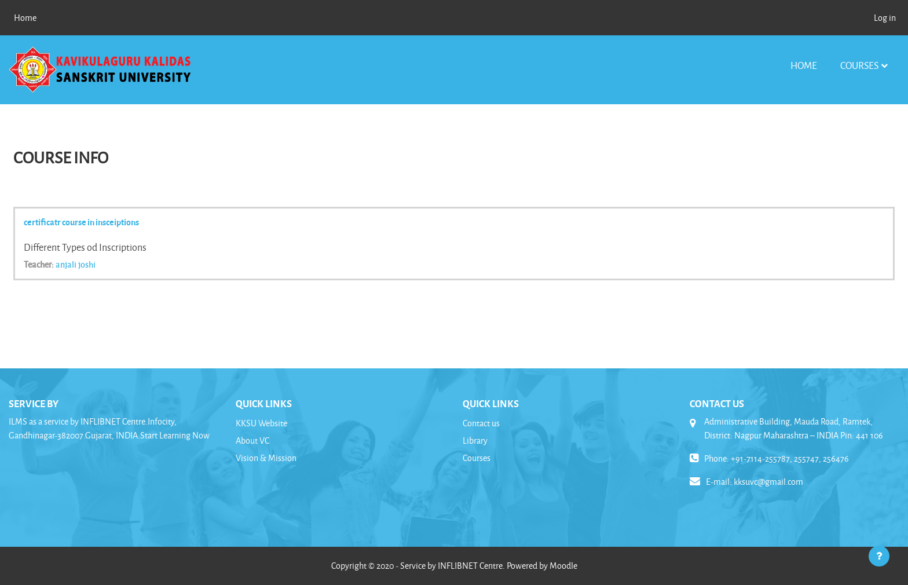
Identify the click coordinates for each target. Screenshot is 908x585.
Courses (859, 65)
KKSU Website (261, 423)
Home (803, 65)
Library (475, 440)
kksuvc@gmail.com (768, 482)
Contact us (481, 423)
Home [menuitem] (25, 18)
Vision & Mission (266, 458)
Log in (885, 18)
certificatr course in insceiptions (81, 221)
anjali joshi (76, 264)
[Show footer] (879, 556)
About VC (252, 440)
